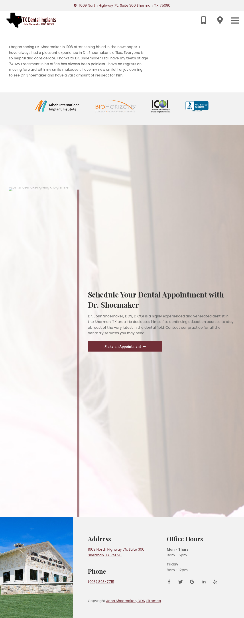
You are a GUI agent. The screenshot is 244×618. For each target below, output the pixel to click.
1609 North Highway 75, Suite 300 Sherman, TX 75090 (124, 5)
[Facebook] (170, 581)
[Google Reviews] (192, 581)
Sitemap (153, 600)
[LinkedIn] (203, 581)
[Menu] (235, 20)
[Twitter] (180, 581)
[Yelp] (213, 581)
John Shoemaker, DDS (125, 600)
